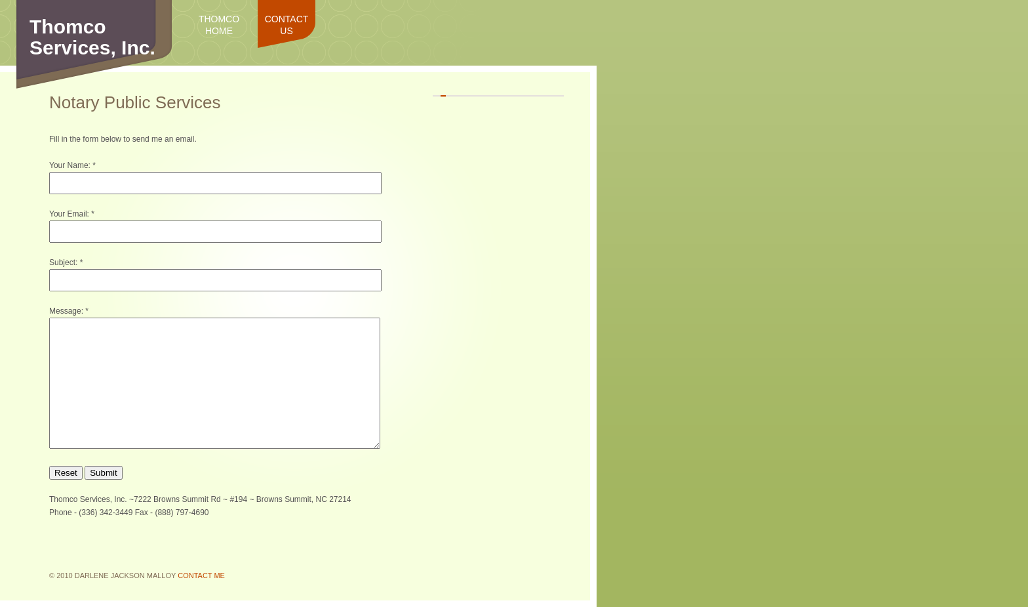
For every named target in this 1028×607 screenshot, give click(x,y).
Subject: (63, 262)
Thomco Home (219, 25)
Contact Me (201, 575)
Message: (66, 311)
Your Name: (69, 165)
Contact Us (287, 25)
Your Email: (69, 214)
